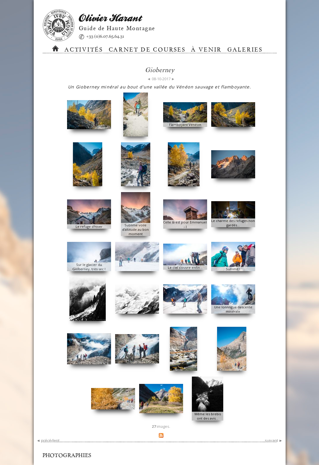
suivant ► (274, 440)
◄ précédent (48, 440)
